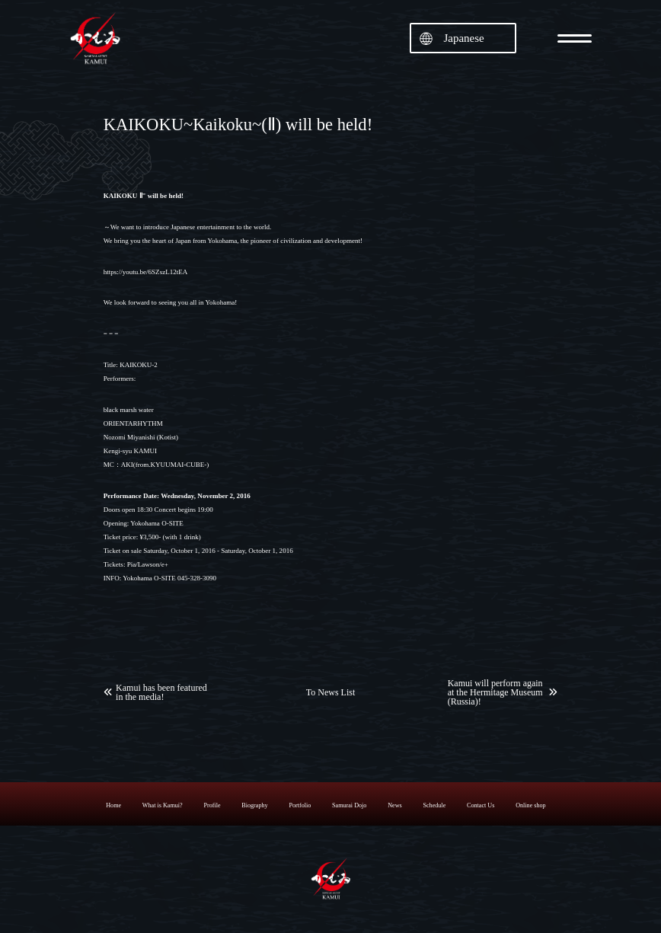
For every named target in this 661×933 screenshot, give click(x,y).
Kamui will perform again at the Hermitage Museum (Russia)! (495, 692)
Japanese (463, 38)
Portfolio (300, 805)
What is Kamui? (162, 805)
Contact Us (480, 805)
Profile (211, 805)
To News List (331, 692)
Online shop (531, 805)
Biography (254, 805)
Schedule (434, 805)
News (395, 805)
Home (113, 805)
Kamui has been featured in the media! (161, 692)
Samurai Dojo (349, 805)
